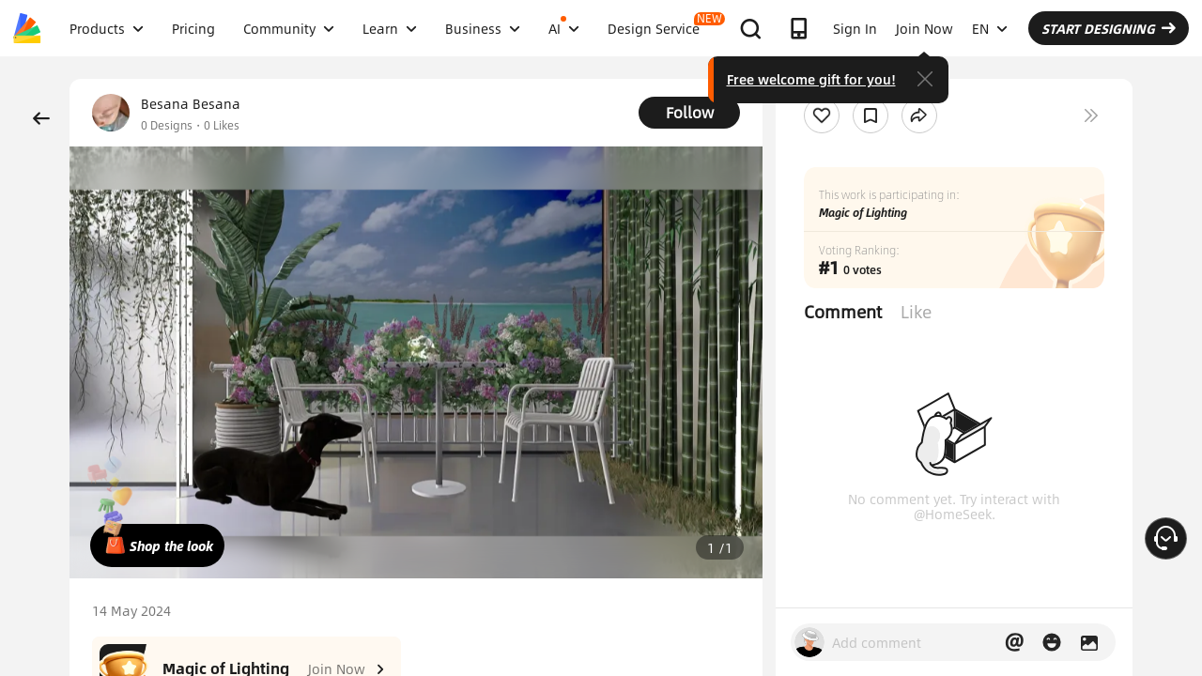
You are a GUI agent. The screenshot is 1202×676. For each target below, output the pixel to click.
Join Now (924, 28)
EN (990, 28)
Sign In (855, 28)
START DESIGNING (1108, 28)
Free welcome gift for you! (811, 78)
